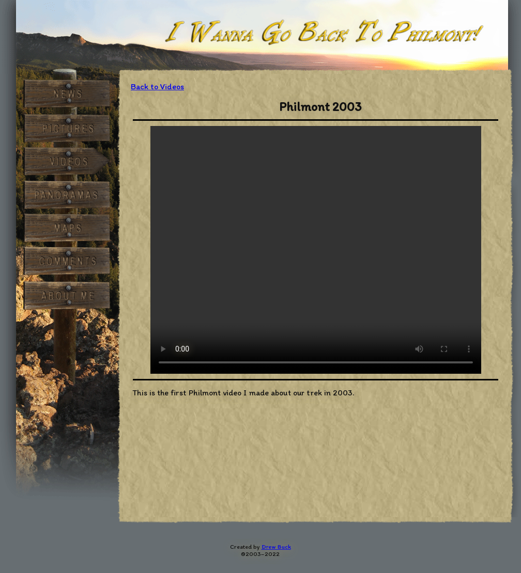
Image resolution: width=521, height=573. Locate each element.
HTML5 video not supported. (315, 250)
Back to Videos (157, 86)
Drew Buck (276, 546)
